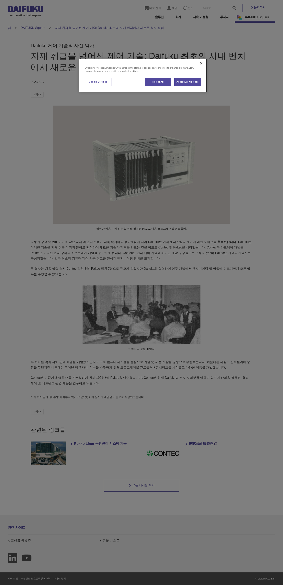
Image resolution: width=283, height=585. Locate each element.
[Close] (201, 63)
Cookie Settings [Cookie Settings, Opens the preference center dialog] (98, 82)
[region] (143, 75)
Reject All (158, 82)
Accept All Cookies (187, 82)
